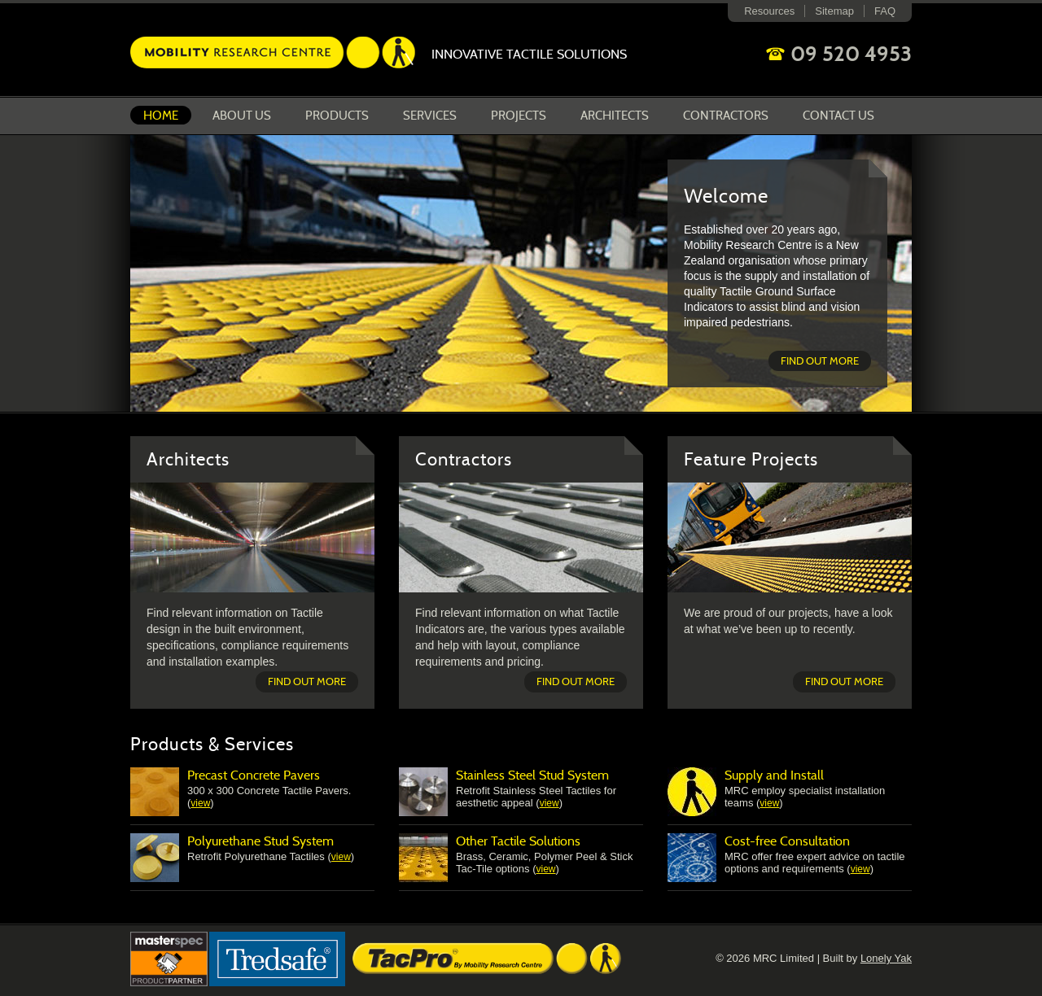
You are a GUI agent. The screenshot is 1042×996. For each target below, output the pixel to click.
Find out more (820, 361)
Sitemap (834, 11)
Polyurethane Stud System (260, 841)
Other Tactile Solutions (518, 841)
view (200, 803)
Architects (614, 115)
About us (241, 115)
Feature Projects (751, 459)
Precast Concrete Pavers (253, 775)
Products (337, 115)
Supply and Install (774, 775)
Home (160, 115)
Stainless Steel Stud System (532, 775)
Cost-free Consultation (787, 841)
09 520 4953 (851, 54)
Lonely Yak (886, 958)
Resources (769, 11)
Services (430, 115)
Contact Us (838, 115)
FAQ (884, 11)
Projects (518, 115)
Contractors (725, 115)
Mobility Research (272, 52)
